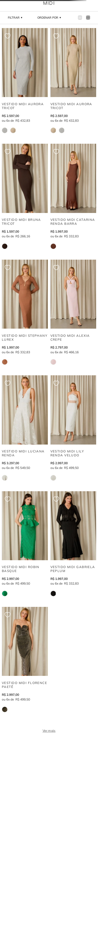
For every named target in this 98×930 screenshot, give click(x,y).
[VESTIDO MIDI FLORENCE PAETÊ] (25, 659)
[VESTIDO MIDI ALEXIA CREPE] (73, 312)
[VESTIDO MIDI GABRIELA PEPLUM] (73, 543)
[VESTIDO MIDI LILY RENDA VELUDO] (73, 427)
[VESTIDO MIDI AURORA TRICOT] (25, 80)
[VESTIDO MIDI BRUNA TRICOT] (25, 196)
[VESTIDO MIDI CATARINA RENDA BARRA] (73, 196)
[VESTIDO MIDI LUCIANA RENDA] (25, 427)
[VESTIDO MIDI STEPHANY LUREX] (25, 312)
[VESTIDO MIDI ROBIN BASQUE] (25, 543)
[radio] (80, 18)
